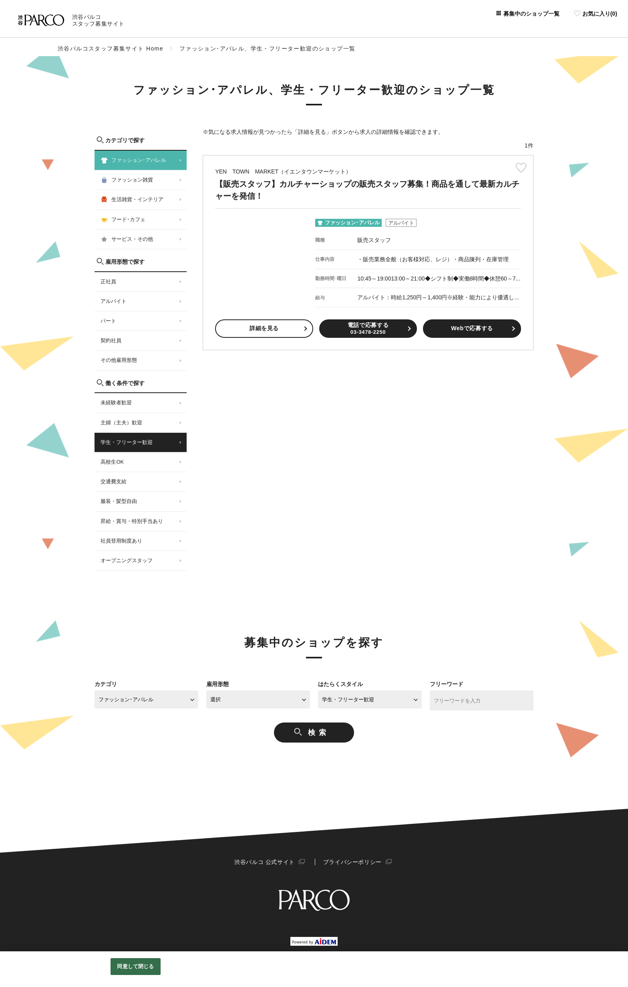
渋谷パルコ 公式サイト (266, 862)
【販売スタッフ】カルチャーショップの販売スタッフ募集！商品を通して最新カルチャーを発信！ (368, 184)
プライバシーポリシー (351, 862)
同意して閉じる (135, 966)
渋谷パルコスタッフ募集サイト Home (110, 48)
